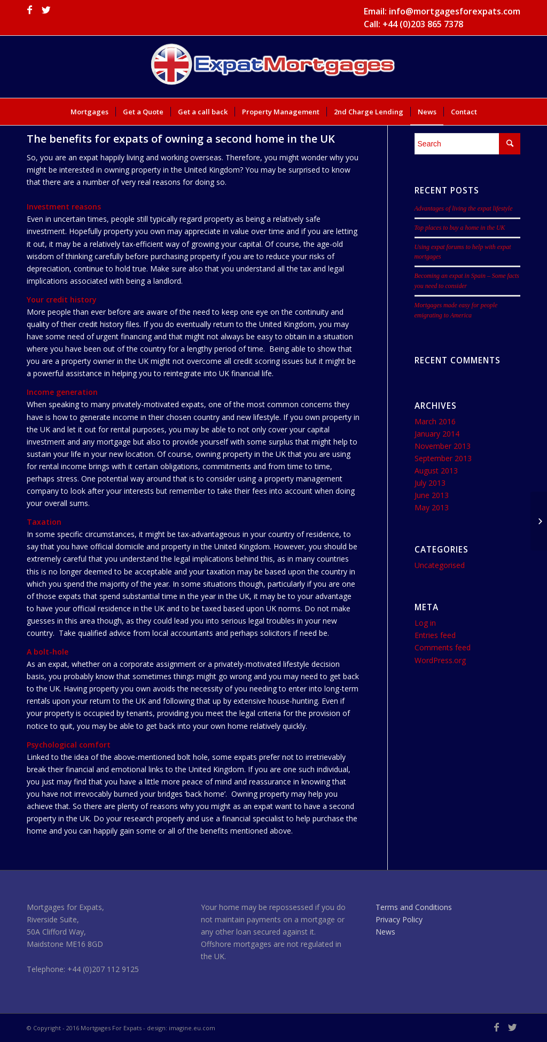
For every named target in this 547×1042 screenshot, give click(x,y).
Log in (425, 623)
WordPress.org (440, 660)
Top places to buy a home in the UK (460, 227)
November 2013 (443, 446)
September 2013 (443, 458)
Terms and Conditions (414, 907)
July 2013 (430, 483)
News (385, 932)
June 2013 (432, 495)
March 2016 (435, 421)
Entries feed (435, 635)
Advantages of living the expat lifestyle (464, 208)
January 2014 (437, 434)
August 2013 (436, 470)
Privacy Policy (399, 919)
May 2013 (432, 507)
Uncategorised (440, 565)
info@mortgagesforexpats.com (454, 11)
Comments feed (443, 647)
